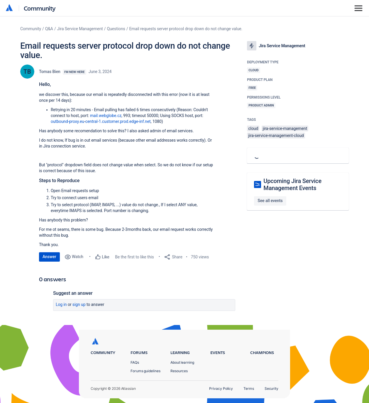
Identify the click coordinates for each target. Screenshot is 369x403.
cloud (253, 128)
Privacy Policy (221, 388)
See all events (270, 200)
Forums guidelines (145, 371)
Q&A (49, 28)
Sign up (79, 304)
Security (271, 388)
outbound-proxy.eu (67, 121)
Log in (61, 304)
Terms (248, 388)
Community (40, 8)
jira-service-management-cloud (276, 135)
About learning (182, 362)
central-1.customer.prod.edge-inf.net (118, 121)
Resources (179, 371)
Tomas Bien (49, 71)
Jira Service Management (80, 28)
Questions (116, 28)
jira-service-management (285, 128)
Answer (49, 256)
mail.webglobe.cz (105, 115)
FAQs (135, 362)
